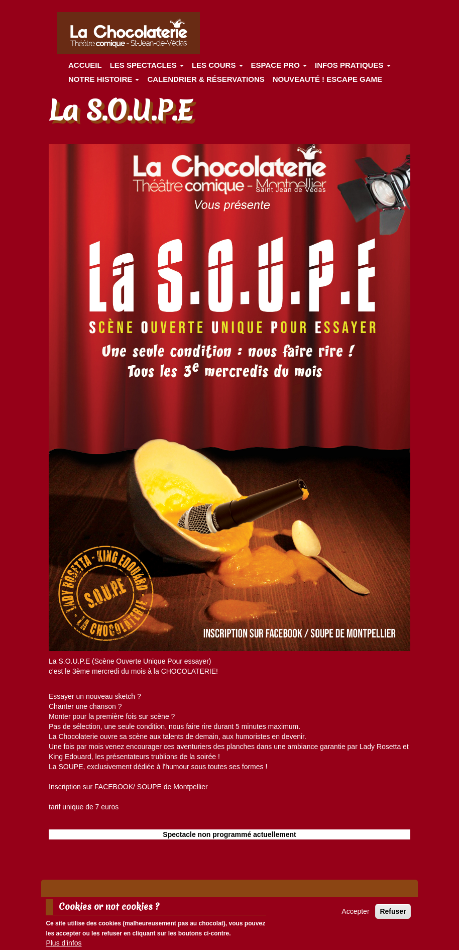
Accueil (85, 65)
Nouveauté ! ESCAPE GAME (327, 79)
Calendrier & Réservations (205, 79)
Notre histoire (103, 79)
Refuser (393, 914)
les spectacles (147, 65)
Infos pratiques (353, 65)
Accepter (355, 914)
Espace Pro (279, 65)
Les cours (217, 65)
